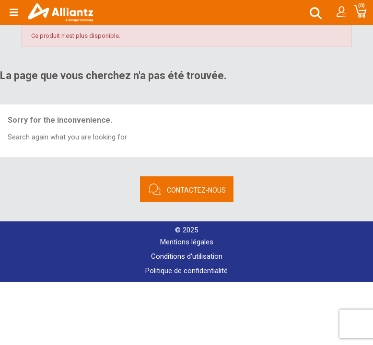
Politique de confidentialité (186, 270)
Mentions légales (186, 242)
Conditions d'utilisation (186, 256)
